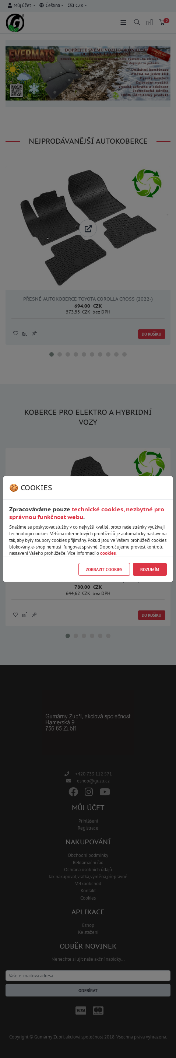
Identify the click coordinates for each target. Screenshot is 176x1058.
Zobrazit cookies (104, 569)
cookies (108, 553)
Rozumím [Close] (149, 569)
